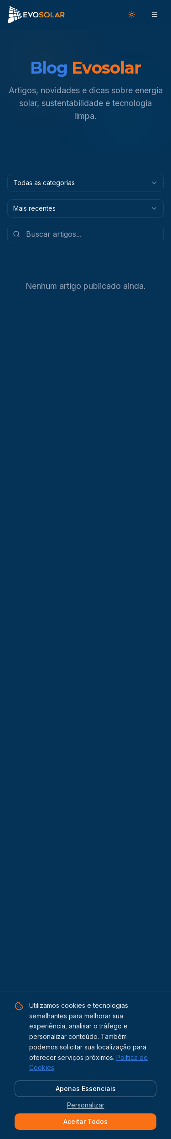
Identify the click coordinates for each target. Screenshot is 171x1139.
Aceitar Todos (85, 1121)
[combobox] (85, 183)
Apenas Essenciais (86, 1088)
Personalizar (85, 1105)
